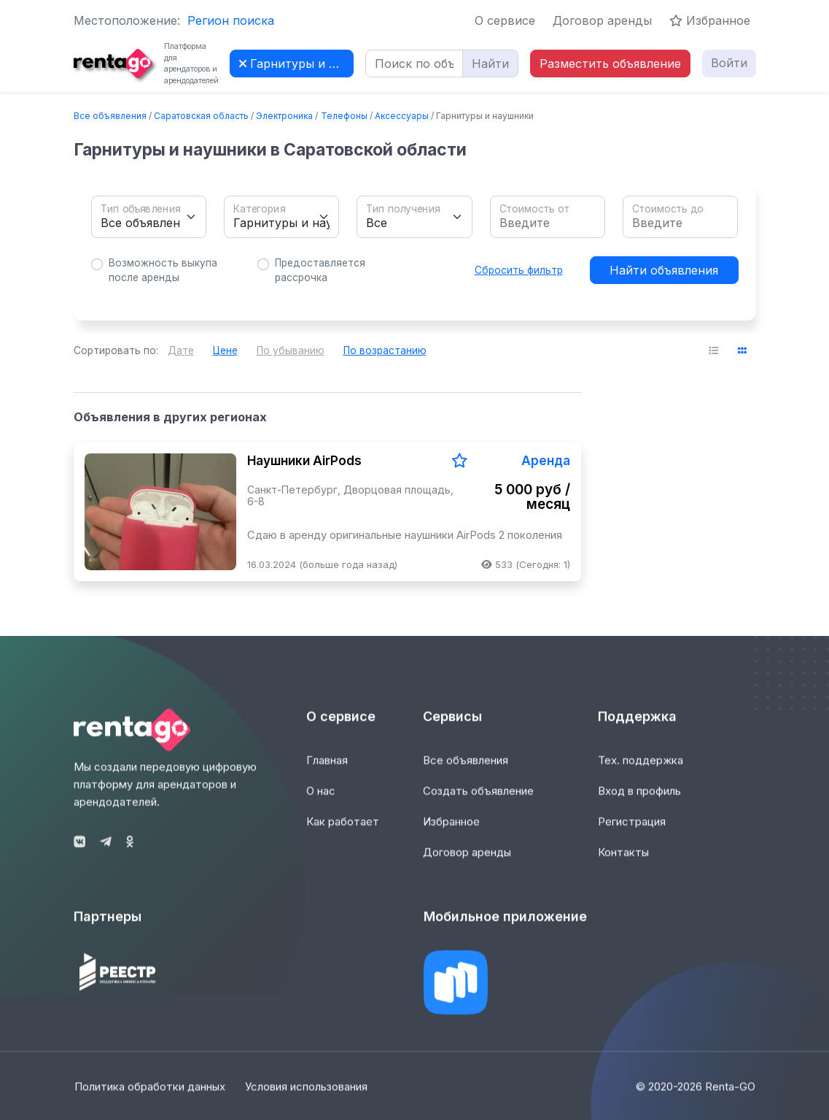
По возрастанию (385, 350)
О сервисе (505, 20)
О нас (320, 800)
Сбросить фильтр (519, 270)
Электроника (284, 115)
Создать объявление (478, 800)
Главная (327, 769)
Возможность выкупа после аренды (163, 270)
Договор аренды (602, 20)
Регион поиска (230, 20)
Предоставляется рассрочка (320, 270)
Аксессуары (402, 115)
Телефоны (344, 115)
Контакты (623, 861)
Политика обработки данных (149, 1095)
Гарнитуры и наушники (296, 63)
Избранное (709, 20)
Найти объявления (664, 270)
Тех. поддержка (640, 769)
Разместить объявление (610, 63)
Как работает (342, 830)
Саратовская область (201, 115)
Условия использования (307, 1095)
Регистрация (632, 830)
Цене (225, 350)
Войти (729, 62)
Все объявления (110, 115)
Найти (490, 63)
